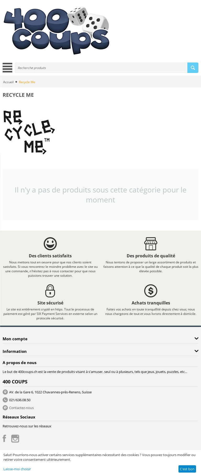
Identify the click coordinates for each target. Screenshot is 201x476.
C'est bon (187, 469)
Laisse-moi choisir (17, 469)
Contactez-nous (21, 407)
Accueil (8, 82)
